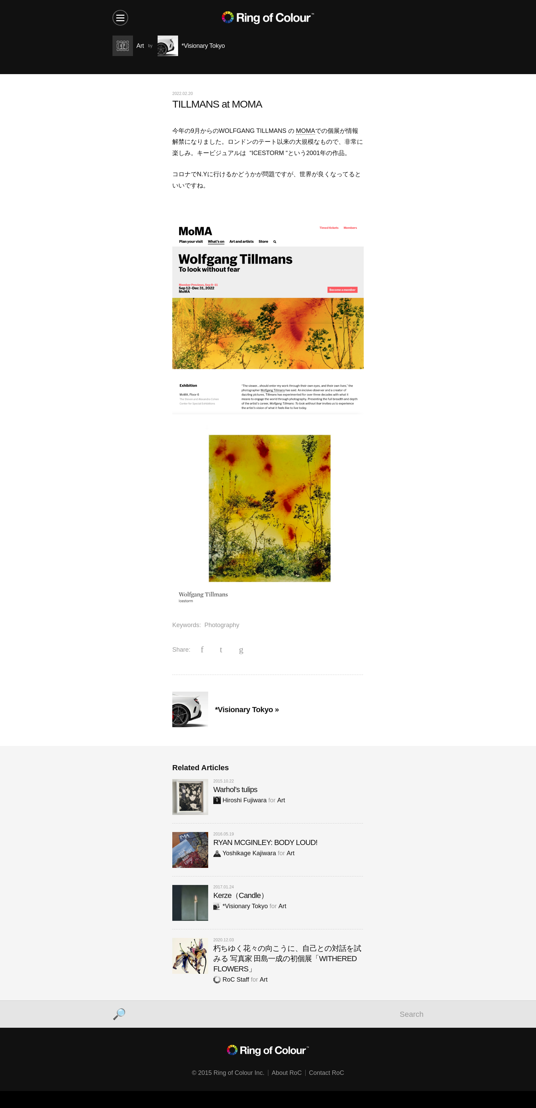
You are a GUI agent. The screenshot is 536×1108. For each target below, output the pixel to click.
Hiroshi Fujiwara (240, 800)
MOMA (305, 130)
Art (281, 800)
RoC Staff (231, 979)
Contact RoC (326, 1072)
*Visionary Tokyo (240, 906)
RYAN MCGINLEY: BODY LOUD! (265, 842)
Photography (221, 625)
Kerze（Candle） (240, 895)
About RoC (287, 1072)
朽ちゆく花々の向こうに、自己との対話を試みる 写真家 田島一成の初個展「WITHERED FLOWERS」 (287, 958)
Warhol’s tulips (235, 789)
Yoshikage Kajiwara (244, 853)
